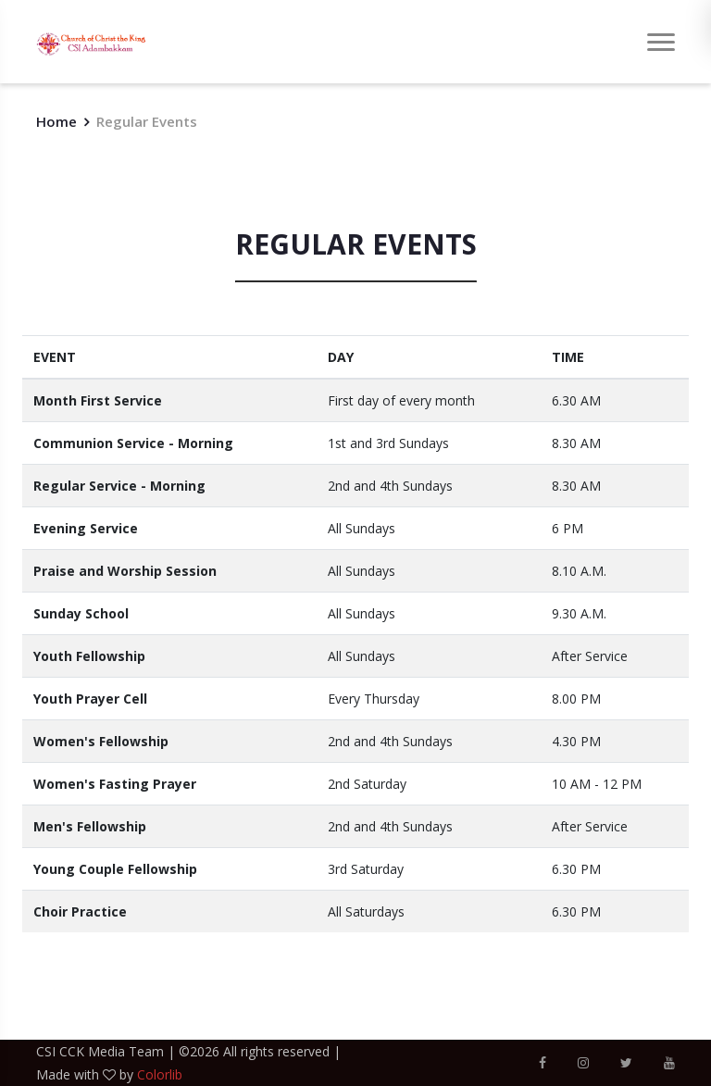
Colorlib (159, 1074)
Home (56, 121)
